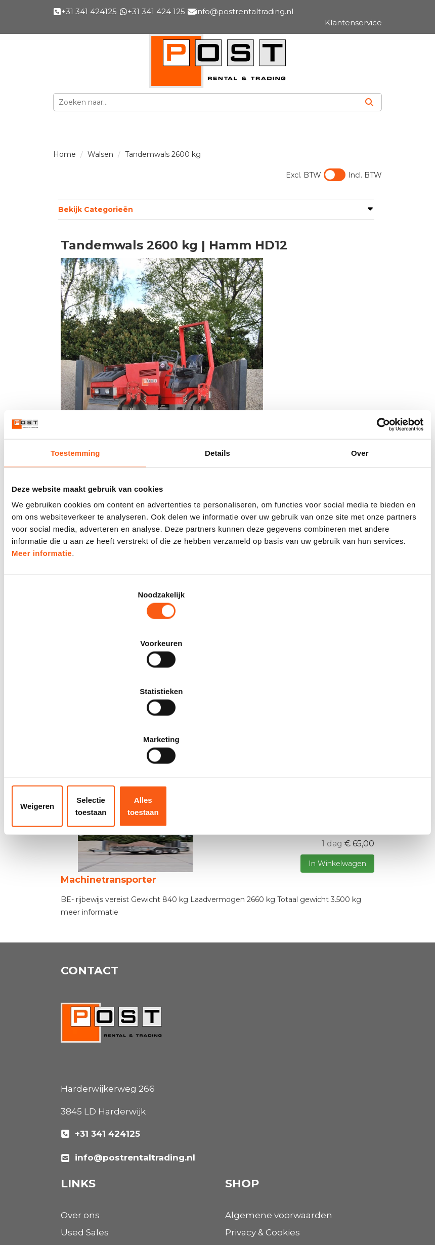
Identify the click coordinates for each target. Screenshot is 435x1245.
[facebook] (72, 1201)
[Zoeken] (369, 102)
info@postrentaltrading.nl (128, 1059)
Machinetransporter (108, 785)
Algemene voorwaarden (114, 1117)
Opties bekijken (347, 372)
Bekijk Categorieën (213, 209)
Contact (242, 1134)
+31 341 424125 (100, 1036)
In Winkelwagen (327, 353)
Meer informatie (42, 632)
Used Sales (249, 922)
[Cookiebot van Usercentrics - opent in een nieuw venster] (379, 503)
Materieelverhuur (263, 939)
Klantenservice (258, 1117)
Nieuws (241, 956)
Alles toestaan (356, 733)
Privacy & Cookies (98, 1134)
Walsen (100, 154)
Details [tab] (217, 532)
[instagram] (116, 1201)
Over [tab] (360, 532)
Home (64, 154)
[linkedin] (94, 1201)
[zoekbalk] (205, 102)
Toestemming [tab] (75, 532)
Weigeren (79, 733)
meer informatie (89, 814)
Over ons (244, 904)
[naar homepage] (217, 61)
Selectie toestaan (218, 733)
